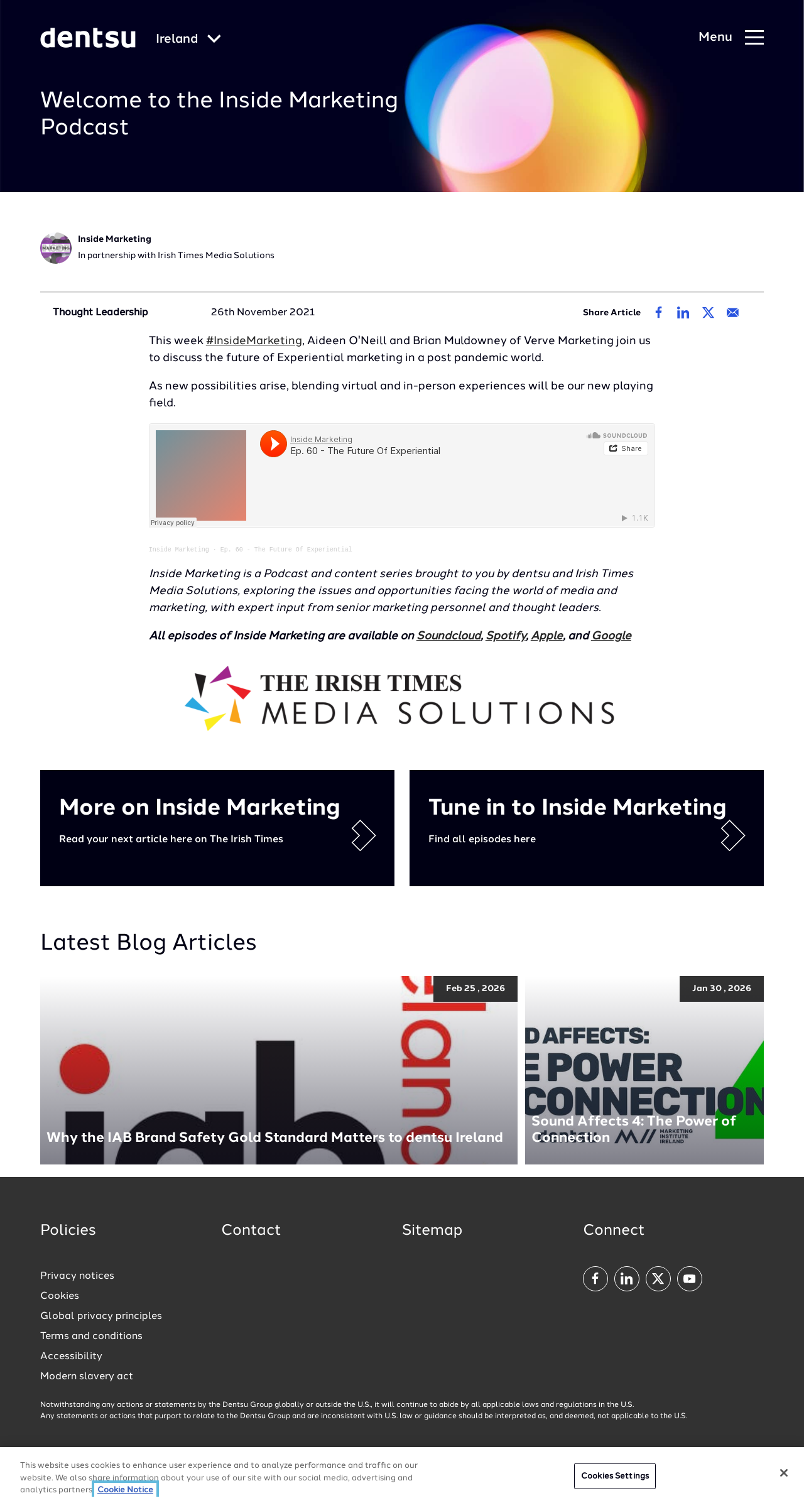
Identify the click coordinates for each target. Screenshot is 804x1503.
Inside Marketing (179, 549)
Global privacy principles (101, 1316)
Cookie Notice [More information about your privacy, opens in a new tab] (125, 1490)
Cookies (59, 1296)
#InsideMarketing (254, 341)
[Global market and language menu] (188, 40)
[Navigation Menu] (731, 38)
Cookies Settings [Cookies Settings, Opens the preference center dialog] (615, 1476)
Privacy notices (77, 1276)
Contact (251, 1230)
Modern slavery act (86, 1376)
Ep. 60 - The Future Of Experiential (286, 549)
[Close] (784, 1473)
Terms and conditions (91, 1336)
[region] (402, 1475)
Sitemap (432, 1230)
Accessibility (71, 1356)
